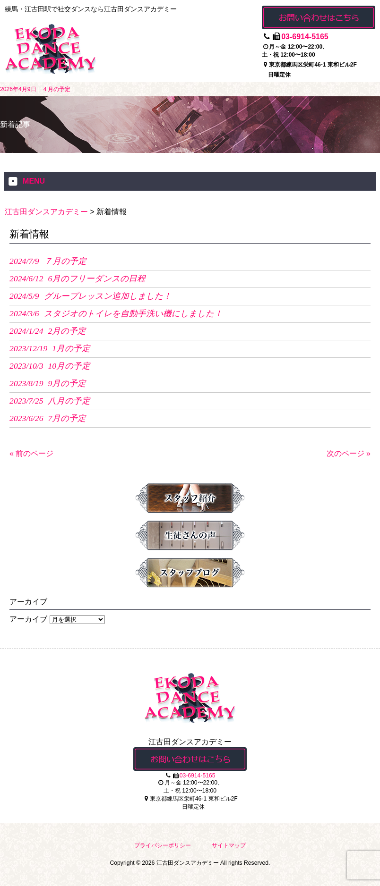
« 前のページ (31, 453)
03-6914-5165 (304, 37)
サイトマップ (229, 845)
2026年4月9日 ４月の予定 (35, 89)
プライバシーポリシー (162, 845)
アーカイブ (28, 619)
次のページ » (349, 453)
